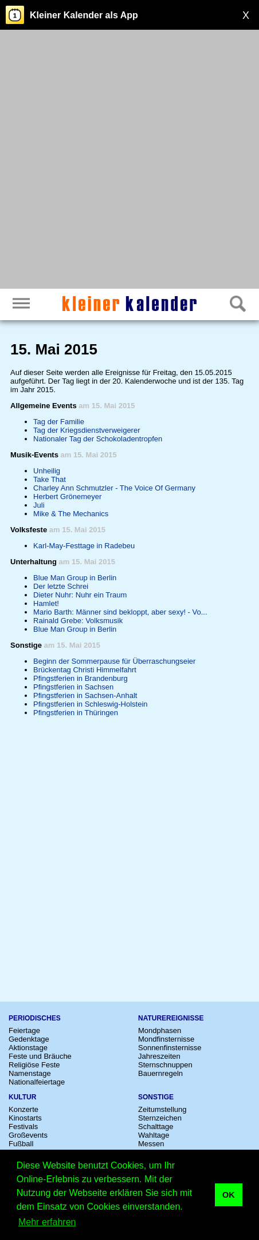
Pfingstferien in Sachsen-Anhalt (85, 695)
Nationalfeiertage (37, 1082)
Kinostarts (25, 1118)
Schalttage (155, 1126)
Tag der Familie (58, 421)
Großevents (28, 1135)
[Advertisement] (129, 160)
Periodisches (35, 1018)
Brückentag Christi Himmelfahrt (84, 669)
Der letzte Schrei (60, 586)
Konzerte (23, 1109)
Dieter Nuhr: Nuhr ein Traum (80, 595)
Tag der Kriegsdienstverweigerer (86, 430)
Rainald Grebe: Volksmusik (78, 620)
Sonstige (156, 1097)
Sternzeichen (160, 1118)
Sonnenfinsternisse (170, 1047)
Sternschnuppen (165, 1064)
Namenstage (30, 1073)
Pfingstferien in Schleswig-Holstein (90, 704)
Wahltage (153, 1135)
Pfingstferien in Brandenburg (80, 678)
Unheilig (46, 471)
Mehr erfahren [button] (47, 1222)
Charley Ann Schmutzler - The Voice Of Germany (114, 488)
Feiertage (24, 1030)
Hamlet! (46, 603)
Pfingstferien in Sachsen (73, 687)
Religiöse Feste (34, 1064)
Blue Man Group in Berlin (74, 577)
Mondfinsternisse (166, 1039)
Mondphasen (159, 1030)
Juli (39, 505)
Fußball (21, 1143)
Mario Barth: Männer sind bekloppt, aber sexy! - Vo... (120, 612)
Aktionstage (28, 1047)
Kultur (22, 1097)
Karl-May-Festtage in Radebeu (84, 545)
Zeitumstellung (162, 1109)
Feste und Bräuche (40, 1056)
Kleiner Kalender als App (84, 15)
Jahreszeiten (159, 1056)
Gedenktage (29, 1039)
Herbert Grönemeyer (67, 496)
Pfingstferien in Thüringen (75, 712)
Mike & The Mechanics (70, 513)
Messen (151, 1143)
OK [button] (228, 1194)
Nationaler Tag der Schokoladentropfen (97, 438)
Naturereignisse (170, 1018)
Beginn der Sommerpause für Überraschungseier (114, 661)
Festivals (23, 1126)
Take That (49, 479)
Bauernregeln (160, 1073)
